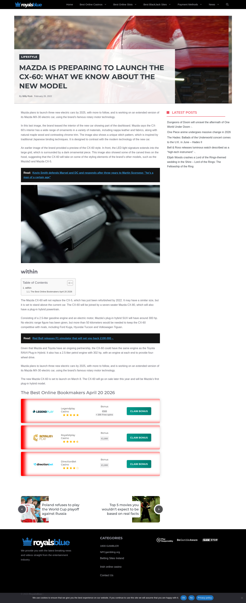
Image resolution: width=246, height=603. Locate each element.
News (216, 4)
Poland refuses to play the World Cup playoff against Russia (61, 509)
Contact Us (106, 575)
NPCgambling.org (110, 552)
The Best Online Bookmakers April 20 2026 (51, 291)
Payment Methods (191, 4)
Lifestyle (29, 56)
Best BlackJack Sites (159, 4)
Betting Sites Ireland (112, 558)
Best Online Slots (126, 4)
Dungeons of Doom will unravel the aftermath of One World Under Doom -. (198, 124)
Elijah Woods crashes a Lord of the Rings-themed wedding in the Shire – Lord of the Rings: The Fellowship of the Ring (196, 162)
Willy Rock (27, 96)
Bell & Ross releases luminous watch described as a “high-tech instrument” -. (198, 149)
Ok (183, 597)
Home (69, 4)
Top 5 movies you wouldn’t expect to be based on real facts (120, 509)
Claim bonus (139, 411)
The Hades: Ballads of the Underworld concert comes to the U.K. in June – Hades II (199, 139)
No (191, 597)
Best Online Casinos (95, 4)
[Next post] (159, 509)
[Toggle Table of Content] (68, 283)
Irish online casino (111, 566)
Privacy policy (205, 597)
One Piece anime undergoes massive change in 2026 (199, 132)
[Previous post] (22, 509)
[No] (241, 597)
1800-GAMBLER (109, 545)
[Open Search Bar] (227, 4)
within (28, 288)
